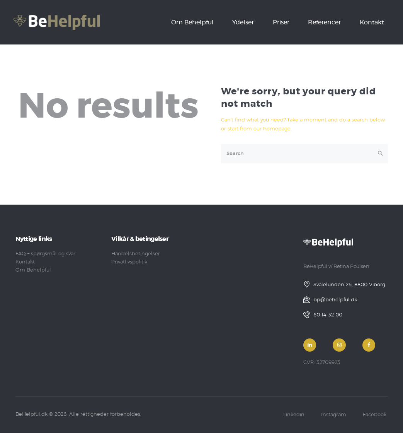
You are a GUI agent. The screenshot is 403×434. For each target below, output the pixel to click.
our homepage (272, 129)
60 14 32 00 (327, 315)
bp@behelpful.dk (335, 299)
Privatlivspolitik (129, 262)
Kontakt (25, 262)
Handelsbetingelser (135, 253)
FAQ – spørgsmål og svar (45, 253)
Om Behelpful (33, 270)
